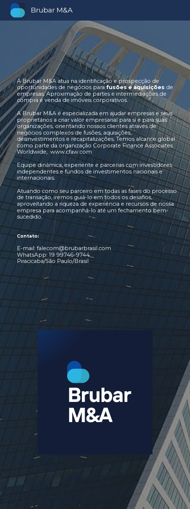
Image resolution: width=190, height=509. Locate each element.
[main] (95, 193)
